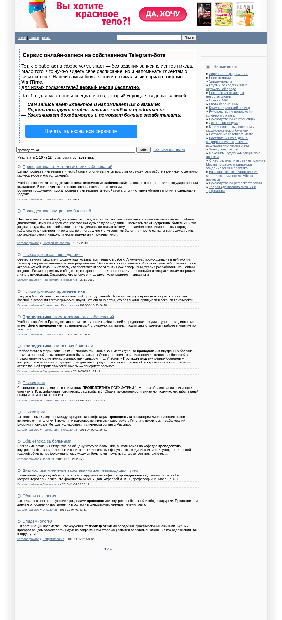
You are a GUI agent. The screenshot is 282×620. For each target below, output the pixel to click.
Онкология (50, 509)
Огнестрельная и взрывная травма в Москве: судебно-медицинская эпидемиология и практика (236, 164)
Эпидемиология (38, 521)
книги (22, 38)
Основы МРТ (219, 100)
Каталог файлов (28, 199)
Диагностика (51, 484)
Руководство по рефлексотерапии (235, 183)
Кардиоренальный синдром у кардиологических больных (230, 128)
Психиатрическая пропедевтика (53, 254)
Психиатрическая (54, 291)
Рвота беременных (223, 104)
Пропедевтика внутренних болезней (57, 211)
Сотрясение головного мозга (231, 134)
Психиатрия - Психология (60, 279)
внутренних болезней (58, 346)
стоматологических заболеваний (68, 316)
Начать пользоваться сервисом (81, 131)
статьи (34, 38)
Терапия (48, 458)
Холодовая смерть (223, 149)
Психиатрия (34, 382)
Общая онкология (39, 495)
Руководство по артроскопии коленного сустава (229, 113)
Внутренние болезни (56, 243)
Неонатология (220, 77)
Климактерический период (229, 108)
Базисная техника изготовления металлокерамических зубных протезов (232, 175)
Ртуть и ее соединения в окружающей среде (226, 87)
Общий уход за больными (47, 441)
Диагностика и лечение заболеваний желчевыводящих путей (80, 470)
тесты (46, 38)
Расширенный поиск (169, 150)
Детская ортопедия (223, 123)
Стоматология (52, 199)
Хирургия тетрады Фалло (228, 74)
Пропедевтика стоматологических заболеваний (67, 166)
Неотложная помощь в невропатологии (225, 94)
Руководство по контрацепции (232, 119)
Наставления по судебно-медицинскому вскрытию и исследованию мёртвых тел (227, 141)
